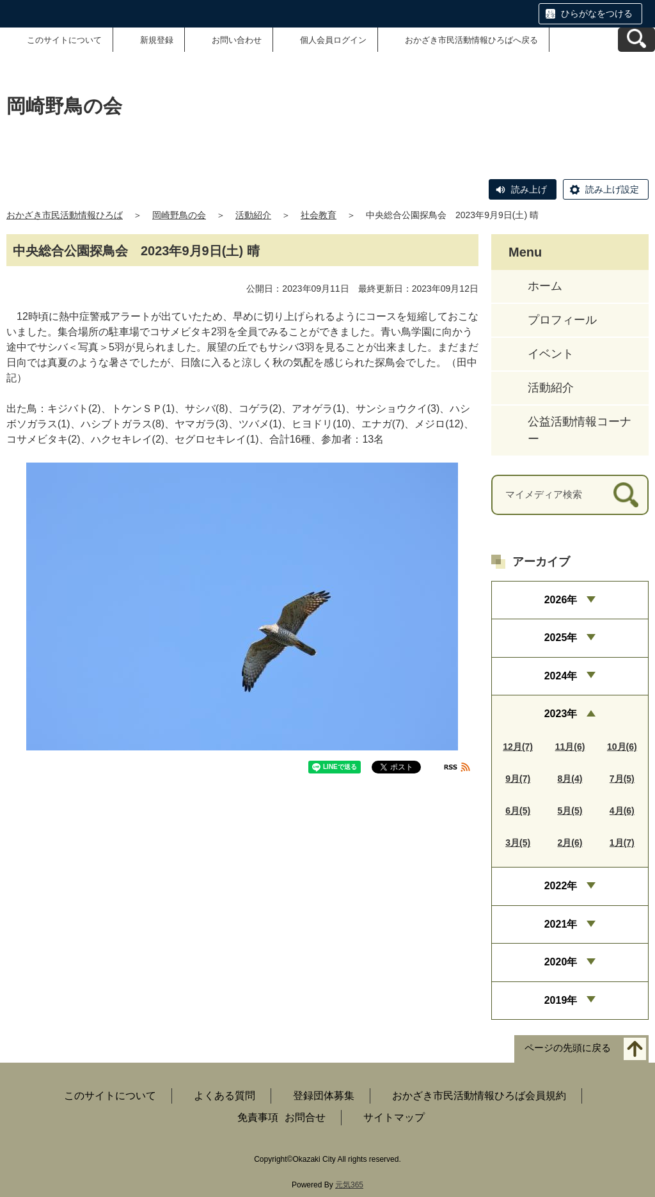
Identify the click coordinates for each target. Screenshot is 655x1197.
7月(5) (622, 778)
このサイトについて (64, 40)
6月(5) (517, 810)
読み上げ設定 (612, 189)
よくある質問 (224, 1095)
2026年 (561, 599)
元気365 (349, 1184)
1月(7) (622, 842)
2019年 (561, 1000)
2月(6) (570, 842)
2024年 (561, 675)
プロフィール (562, 319)
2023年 (561, 713)
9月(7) (517, 778)
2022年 (561, 885)
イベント (551, 353)
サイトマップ (394, 1117)
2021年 (561, 924)
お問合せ (305, 1117)
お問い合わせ (237, 40)
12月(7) (518, 746)
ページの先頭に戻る (568, 1047)
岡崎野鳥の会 (179, 215)
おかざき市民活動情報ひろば (64, 215)
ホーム (545, 286)
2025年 (561, 637)
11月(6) (570, 746)
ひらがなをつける (597, 13)
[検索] (626, 495)
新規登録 (156, 40)
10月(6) (622, 746)
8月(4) (570, 778)
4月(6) (622, 810)
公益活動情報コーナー (579, 430)
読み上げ (529, 189)
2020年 (561, 961)
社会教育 (318, 215)
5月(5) (570, 810)
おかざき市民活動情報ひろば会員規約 (479, 1095)
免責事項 (257, 1117)
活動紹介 (253, 215)
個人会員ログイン (333, 40)
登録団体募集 (323, 1095)
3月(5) (517, 842)
